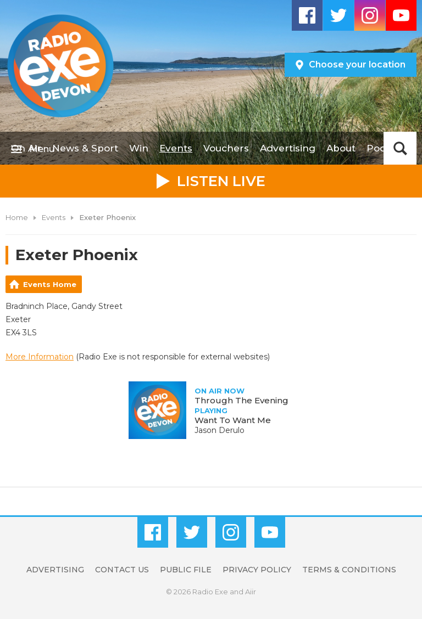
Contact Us (122, 570)
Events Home (49, 284)
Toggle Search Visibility (400, 148)
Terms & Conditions (349, 570)
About (341, 148)
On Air (26, 148)
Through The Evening (241, 400)
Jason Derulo (220, 430)
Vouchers (226, 148)
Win (138, 148)
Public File (186, 570)
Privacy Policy (257, 570)
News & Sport (85, 148)
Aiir (250, 591)
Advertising (287, 148)
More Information (39, 357)
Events (175, 148)
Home (16, 217)
